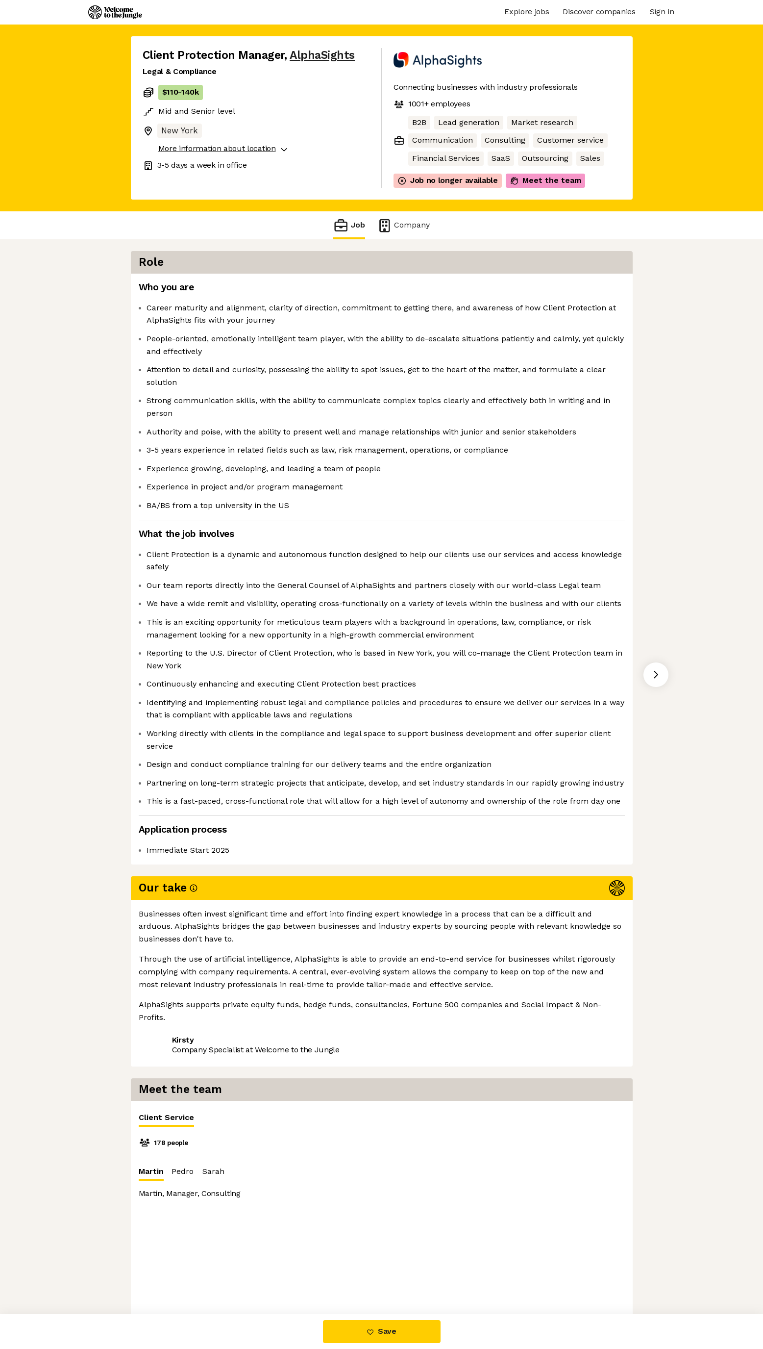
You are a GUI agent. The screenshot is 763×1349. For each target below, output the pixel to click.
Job (349, 225)
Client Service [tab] (429, 292)
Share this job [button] (169, 1190)
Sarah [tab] (476, 344)
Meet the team (545, 180)
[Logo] (115, 12)
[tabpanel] (519, 445)
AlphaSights (322, 55)
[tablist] (519, 290)
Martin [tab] (413, 346)
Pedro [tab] (445, 344)
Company (403, 225)
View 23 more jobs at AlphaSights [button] (274, 1190)
